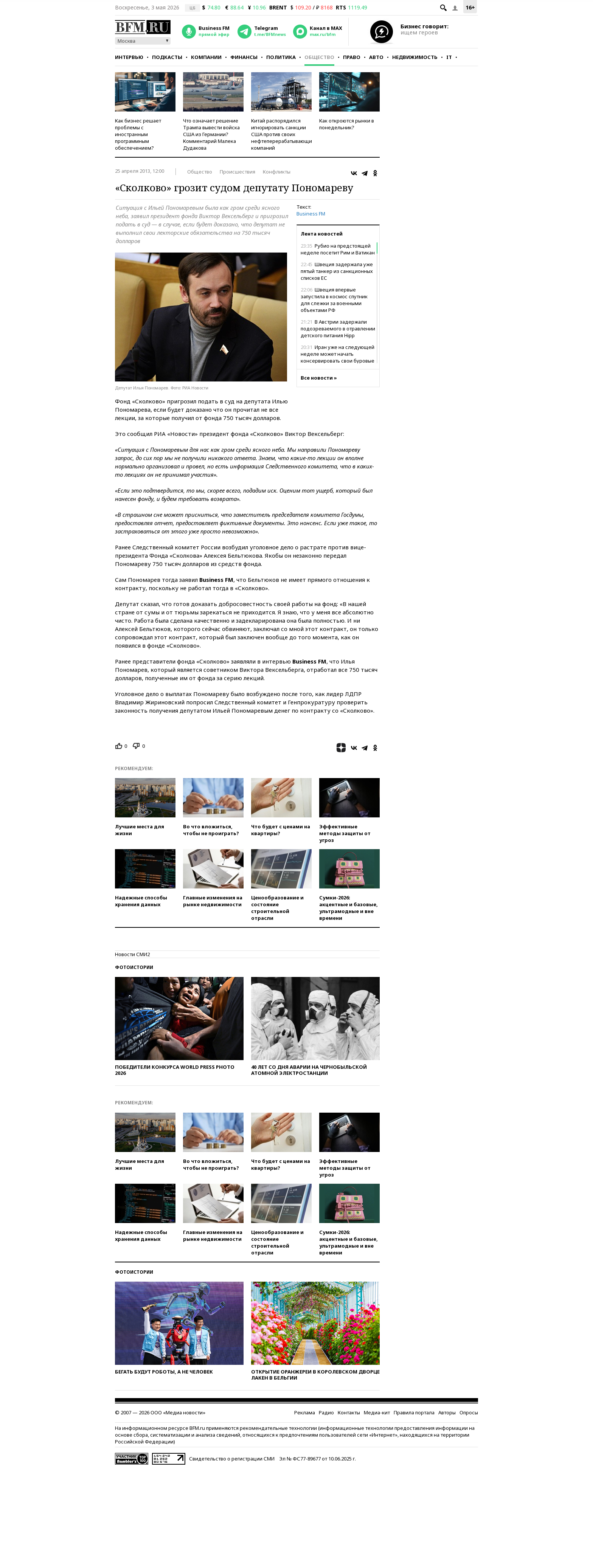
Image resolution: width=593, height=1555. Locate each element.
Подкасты (167, 57)
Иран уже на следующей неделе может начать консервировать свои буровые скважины (337, 357)
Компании (206, 57)
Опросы (468, 1412)
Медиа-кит (377, 1412)
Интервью (129, 57)
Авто (376, 57)
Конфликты (276, 172)
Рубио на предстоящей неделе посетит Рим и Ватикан (338, 249)
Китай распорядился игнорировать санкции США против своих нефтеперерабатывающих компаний (283, 134)
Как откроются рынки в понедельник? (346, 124)
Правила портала (414, 1412)
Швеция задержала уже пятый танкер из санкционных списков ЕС (337, 271)
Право (351, 57)
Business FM (310, 213)
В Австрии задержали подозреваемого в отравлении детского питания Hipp (338, 328)
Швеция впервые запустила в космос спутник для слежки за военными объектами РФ (334, 299)
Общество (319, 57)
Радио (326, 1412)
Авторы (447, 1412)
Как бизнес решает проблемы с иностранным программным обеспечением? (138, 134)
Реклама (304, 1412)
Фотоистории (134, 967)
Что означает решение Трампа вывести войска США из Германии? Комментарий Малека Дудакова (211, 134)
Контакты (349, 1412)
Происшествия (237, 172)
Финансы (244, 57)
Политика (281, 57)
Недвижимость (415, 57)
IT (449, 57)
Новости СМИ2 (132, 954)
